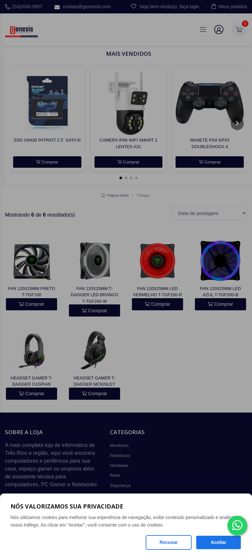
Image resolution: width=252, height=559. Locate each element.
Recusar (168, 542)
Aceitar (218, 542)
